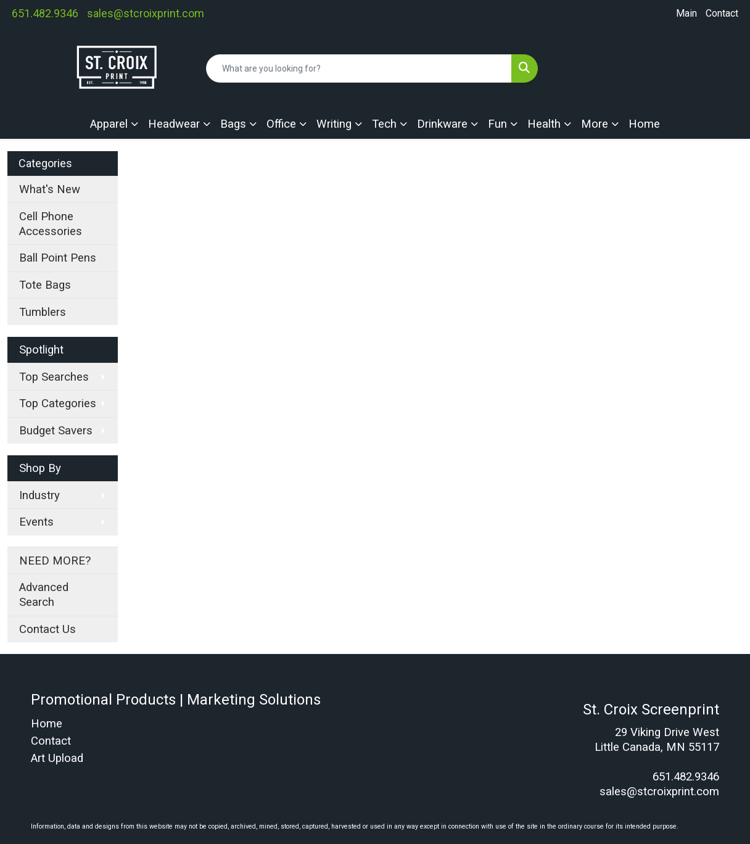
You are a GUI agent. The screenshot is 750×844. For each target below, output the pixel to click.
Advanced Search (43, 595)
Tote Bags (45, 285)
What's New (49, 189)
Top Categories (57, 403)
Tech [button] (384, 124)
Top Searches (54, 377)
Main (686, 13)
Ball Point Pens (57, 258)
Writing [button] (334, 124)
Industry (39, 495)
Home (644, 124)
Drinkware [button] (442, 124)
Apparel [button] (109, 124)
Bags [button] (233, 124)
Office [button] (281, 124)
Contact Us (47, 629)
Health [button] (544, 124)
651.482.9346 (45, 13)
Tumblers (42, 312)
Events (36, 522)
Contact (722, 13)
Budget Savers (56, 430)
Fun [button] (497, 124)
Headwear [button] (174, 124)
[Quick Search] (358, 68)
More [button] (594, 124)
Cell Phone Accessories (50, 224)
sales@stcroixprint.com (145, 13)
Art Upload (57, 758)
